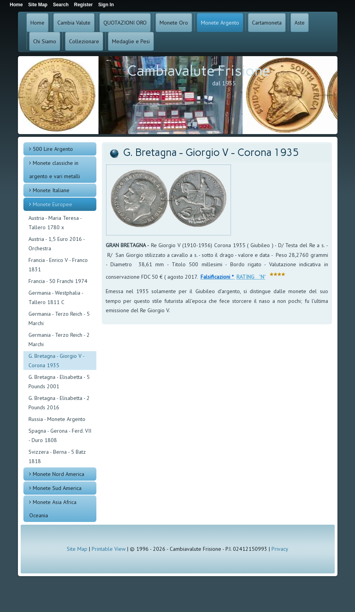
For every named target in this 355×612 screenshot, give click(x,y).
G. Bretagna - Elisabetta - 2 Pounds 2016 (59, 402)
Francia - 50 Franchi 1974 (57, 281)
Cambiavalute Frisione (198, 70)
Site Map (77, 548)
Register (83, 4)
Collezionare (84, 41)
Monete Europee (52, 204)
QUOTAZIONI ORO (125, 22)
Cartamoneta (267, 22)
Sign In (106, 4)
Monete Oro (174, 22)
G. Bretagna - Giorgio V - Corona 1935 (56, 360)
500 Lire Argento (53, 148)
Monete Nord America (58, 474)
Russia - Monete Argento (56, 419)
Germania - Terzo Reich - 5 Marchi (59, 318)
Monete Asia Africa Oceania (52, 509)
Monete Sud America (57, 488)
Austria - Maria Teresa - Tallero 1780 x (55, 222)
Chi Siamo (44, 41)
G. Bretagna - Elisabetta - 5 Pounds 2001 (59, 381)
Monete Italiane (51, 190)
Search (61, 4)
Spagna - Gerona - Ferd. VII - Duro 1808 (59, 435)
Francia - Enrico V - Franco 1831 (58, 264)
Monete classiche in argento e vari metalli (54, 169)
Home (37, 22)
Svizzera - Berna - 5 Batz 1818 (57, 456)
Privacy (280, 548)
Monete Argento (220, 22)
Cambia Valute (74, 22)
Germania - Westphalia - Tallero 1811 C (55, 297)
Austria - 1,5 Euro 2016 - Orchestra (56, 243)
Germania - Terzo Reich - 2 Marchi (59, 339)
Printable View (109, 548)
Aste (300, 22)
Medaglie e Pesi (131, 41)
